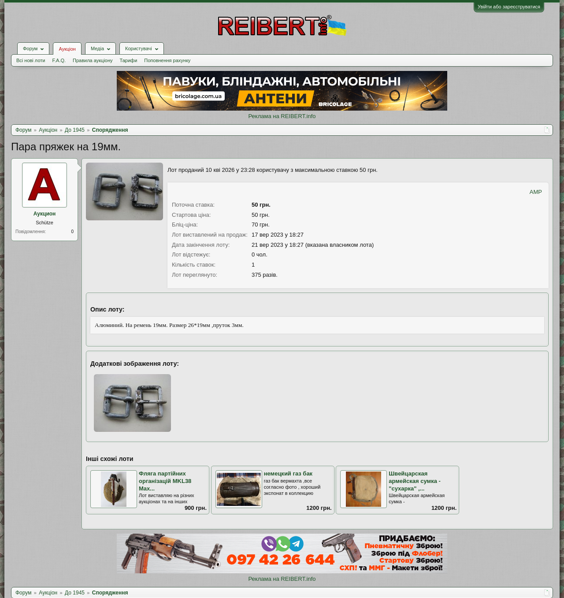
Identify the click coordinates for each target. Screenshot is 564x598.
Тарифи (128, 60)
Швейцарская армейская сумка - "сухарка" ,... (415, 480)
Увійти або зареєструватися (509, 6)
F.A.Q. (59, 60)
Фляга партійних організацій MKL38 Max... (165, 480)
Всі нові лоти (30, 60)
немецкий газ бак (288, 473)
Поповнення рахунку (167, 60)
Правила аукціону (92, 60)
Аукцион (44, 214)
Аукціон (67, 49)
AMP (536, 192)
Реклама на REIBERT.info (281, 116)
